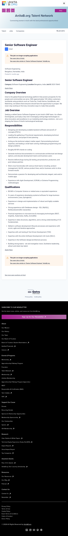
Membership (7, 374)
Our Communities (7, 421)
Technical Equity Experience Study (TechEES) (17, 442)
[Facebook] (8, 10)
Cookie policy (37, 297)
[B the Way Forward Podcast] (41, 530)
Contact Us (6, 493)
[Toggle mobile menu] (64, 3)
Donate (4, 406)
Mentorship (6, 360)
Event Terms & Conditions (10, 514)
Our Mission (5, 328)
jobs (11, 31)
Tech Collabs (7, 393)
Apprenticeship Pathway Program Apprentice (16, 382)
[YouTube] (34, 530)
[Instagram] (4, 10)
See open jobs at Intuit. (17, 58)
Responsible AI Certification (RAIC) (12, 389)
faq (60, 11)
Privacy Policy (6, 506)
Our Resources (8, 476)
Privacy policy (28, 297)
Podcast (5, 484)
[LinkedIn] (13, 10)
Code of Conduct (7, 516)
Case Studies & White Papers (12, 438)
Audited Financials (9, 346)
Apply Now (9, 88)
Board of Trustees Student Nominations (15, 343)
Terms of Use (6, 509)
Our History (5, 331)
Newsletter (6, 497)
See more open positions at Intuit (15, 275)
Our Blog (6, 480)
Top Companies (8, 453)
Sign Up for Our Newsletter (34, 317)
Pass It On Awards (9, 463)
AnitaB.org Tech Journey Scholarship (15, 467)
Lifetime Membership (8, 378)
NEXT (3, 386)
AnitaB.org (27, 524)
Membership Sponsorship (11, 417)
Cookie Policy (6, 511)
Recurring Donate (7, 410)
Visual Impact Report (8, 449)
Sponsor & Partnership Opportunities (13, 414)
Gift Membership (8, 429)
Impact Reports (8, 446)
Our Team (5, 335)
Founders (5, 367)
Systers (5, 425)
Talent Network (8, 371)
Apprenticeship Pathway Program (12, 363)
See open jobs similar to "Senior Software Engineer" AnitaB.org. (30, 61)
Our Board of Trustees (9, 339)
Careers (5, 350)
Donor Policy (6, 519)
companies (20, 31)
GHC (4, 397)
